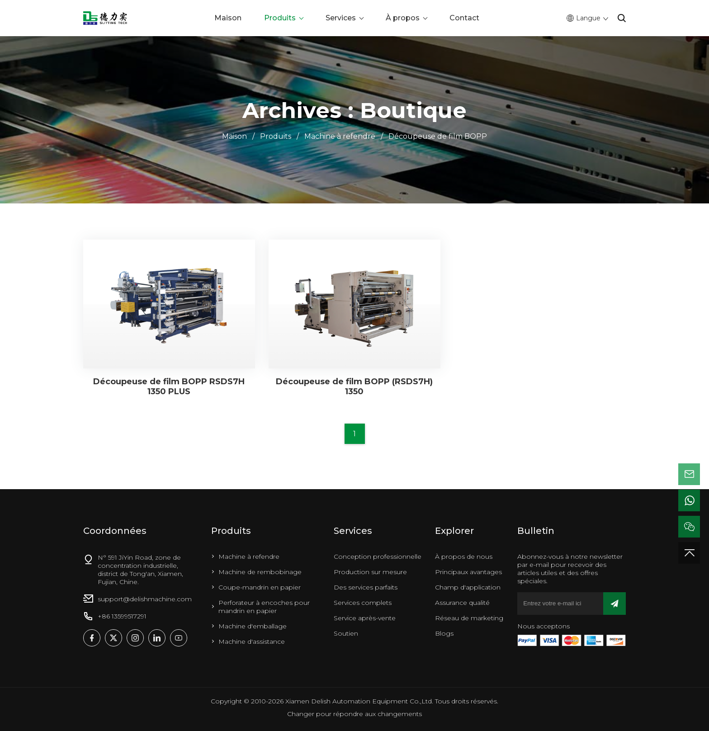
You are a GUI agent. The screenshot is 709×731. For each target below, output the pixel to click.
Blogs (444, 633)
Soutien (346, 633)
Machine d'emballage (252, 626)
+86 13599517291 (122, 616)
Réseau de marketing (469, 618)
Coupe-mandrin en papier (259, 587)
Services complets (363, 603)
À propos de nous (463, 556)
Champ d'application (468, 587)
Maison (227, 18)
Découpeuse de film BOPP (437, 136)
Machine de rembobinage (260, 572)
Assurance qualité (462, 603)
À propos (403, 18)
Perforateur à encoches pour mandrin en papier (264, 607)
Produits (280, 18)
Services (341, 18)
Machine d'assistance (251, 641)
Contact (464, 18)
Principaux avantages (468, 572)
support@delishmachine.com (145, 599)
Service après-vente (365, 618)
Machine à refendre (339, 136)
